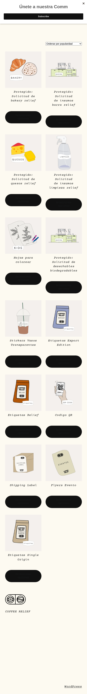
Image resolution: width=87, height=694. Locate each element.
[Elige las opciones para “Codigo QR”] (64, 432)
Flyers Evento (63, 485)
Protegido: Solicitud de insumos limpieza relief (63, 181)
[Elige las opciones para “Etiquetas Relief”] (23, 432)
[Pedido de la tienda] (64, 43)
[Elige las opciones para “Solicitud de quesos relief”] (23, 200)
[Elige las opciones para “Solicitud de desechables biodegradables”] (64, 287)
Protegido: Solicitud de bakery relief (23, 96)
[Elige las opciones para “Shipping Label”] (23, 502)
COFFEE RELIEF (17, 611)
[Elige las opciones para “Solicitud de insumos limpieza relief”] (64, 204)
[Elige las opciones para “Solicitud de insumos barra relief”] (64, 121)
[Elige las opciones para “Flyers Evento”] (64, 502)
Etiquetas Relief (23, 415)
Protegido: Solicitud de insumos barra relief (63, 98)
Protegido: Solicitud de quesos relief (23, 179)
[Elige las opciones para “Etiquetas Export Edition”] (64, 361)
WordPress (73, 686)
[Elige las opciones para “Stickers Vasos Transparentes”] (23, 361)
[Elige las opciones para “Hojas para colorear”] (23, 279)
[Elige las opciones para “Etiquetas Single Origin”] (23, 576)
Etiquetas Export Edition (63, 343)
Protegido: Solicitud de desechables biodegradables (63, 264)
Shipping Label (23, 485)
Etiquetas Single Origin (23, 557)
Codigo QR (63, 415)
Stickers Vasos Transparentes (23, 343)
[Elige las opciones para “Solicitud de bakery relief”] (23, 117)
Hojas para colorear (23, 260)
